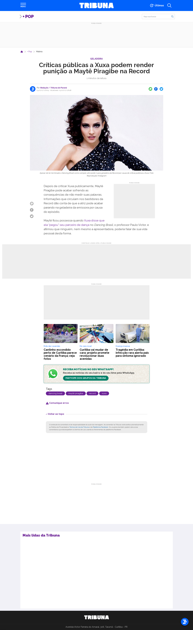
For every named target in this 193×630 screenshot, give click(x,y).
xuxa (104, 393)
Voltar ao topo (55, 414)
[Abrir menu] (23, 5)
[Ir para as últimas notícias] (157, 5)
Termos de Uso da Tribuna (79, 427)
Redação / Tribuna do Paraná (53, 88)
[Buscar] (158, 16)
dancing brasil (55, 393)
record (92, 393)
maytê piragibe (75, 393)
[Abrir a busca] (169, 5)
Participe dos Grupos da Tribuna (86, 378)
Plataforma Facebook (100, 427)
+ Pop (28, 16)
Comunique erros (57, 403)
